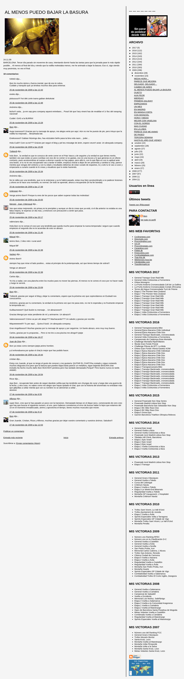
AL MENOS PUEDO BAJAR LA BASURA (46, 12)
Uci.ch (137, 243)
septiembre (140, 146)
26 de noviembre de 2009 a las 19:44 (26, 355)
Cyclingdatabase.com (144, 255)
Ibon (11, 127)
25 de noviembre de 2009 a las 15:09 (26, 147)
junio (137, 154)
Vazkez (12, 254)
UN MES (138, 106)
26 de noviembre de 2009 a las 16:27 (26, 337)
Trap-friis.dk (139, 257)
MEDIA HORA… (141, 78)
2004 (134, 179)
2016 (134, 50)
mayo (137, 157)
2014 (134, 56)
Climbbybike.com (142, 262)
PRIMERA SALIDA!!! (143, 101)
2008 (134, 171)
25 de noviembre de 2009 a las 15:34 (26, 171)
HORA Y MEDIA (141, 118)
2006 (134, 176)
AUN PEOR (139, 95)
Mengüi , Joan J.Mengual (20, 204)
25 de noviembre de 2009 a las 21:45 (26, 232)
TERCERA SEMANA (143, 137)
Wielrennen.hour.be (143, 260)
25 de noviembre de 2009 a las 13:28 (26, 123)
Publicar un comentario (13, 431)
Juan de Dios (15, 341)
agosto (138, 148)
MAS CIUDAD (140, 126)
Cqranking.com (141, 248)
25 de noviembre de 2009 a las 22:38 (26, 250)
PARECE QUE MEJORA (145, 81)
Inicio (66, 437)
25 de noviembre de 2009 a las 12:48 (26, 103)
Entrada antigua (116, 437)
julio (137, 151)
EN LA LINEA (140, 129)
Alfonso (12, 398)
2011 (134, 64)
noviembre (140, 76)
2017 (134, 47)
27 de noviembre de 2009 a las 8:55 (25, 394)
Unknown (13, 191)
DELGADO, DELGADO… (145, 84)
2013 (134, 59)
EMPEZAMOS (140, 104)
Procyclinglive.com (142, 241)
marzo (138, 163)
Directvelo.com (141, 239)
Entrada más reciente (13, 437)
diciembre (139, 73)
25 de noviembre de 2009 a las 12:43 (26, 90)
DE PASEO (139, 134)
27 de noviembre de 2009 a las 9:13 (25, 412)
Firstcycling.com (141, 253)
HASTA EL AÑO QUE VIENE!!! (148, 140)
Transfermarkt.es (142, 264)
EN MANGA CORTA (143, 112)
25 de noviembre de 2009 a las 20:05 (26, 200)
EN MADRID (139, 109)
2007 (134, 174)
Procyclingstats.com (143, 246)
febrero (138, 165)
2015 (134, 53)
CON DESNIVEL (141, 115)
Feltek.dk (138, 250)
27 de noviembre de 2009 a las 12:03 (26, 425)
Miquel (12, 237)
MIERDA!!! (139, 98)
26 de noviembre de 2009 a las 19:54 (26, 374)
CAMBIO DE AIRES (143, 87)
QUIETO (138, 92)
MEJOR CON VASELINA (145, 120)
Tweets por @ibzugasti (139, 205)
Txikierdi (13, 151)
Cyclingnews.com (142, 237)
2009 (134, 70)
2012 (134, 62)
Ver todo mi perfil (148, 220)
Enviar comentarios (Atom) (28, 443)
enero (137, 168)
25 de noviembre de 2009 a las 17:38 (26, 187)
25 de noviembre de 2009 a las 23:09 (26, 287)
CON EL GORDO (142, 123)
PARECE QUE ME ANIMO (146, 132)
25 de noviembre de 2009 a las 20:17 (26, 217)
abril (137, 160)
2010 (134, 67)
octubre (138, 143)
